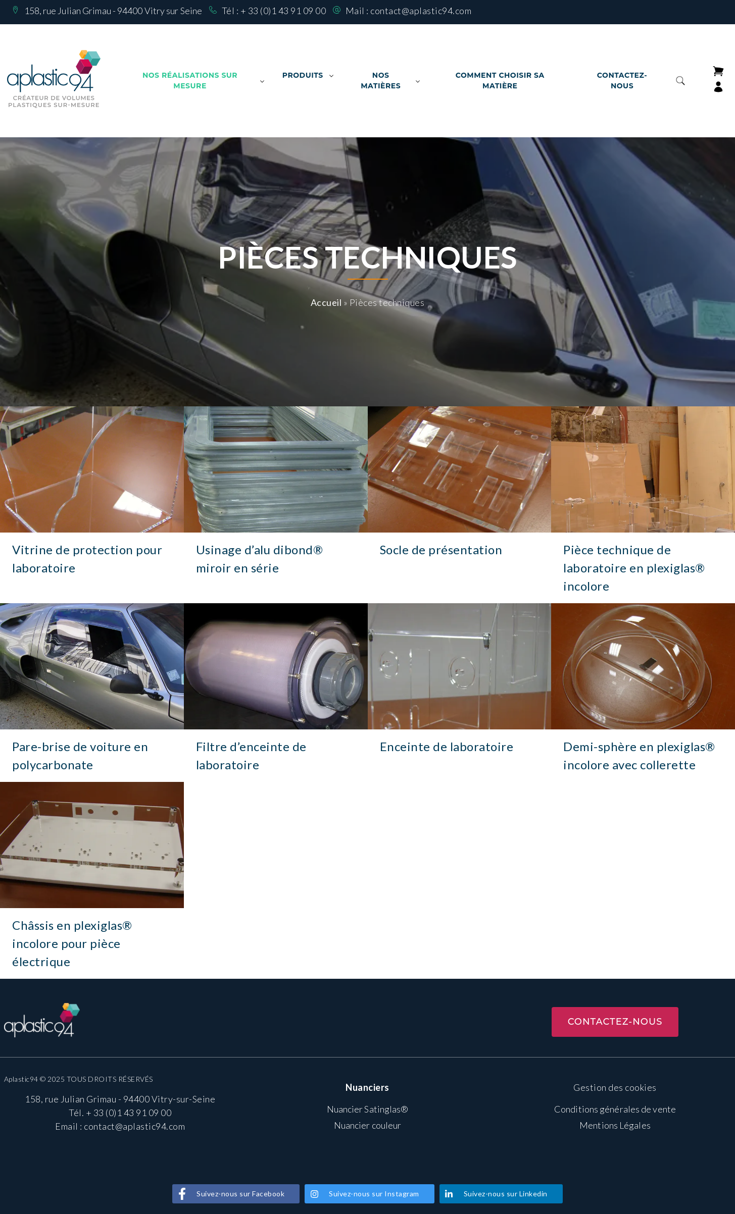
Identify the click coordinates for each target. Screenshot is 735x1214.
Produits (302, 75)
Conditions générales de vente (615, 1109)
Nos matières (381, 80)
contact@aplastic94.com (420, 10)
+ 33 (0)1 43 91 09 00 (283, 10)
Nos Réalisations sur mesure (189, 80)
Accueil (326, 302)
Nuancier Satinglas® (368, 1109)
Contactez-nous (622, 80)
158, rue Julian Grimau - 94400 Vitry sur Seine (113, 10)
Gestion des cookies (615, 1087)
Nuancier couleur (368, 1125)
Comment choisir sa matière (500, 80)
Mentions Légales (615, 1125)
